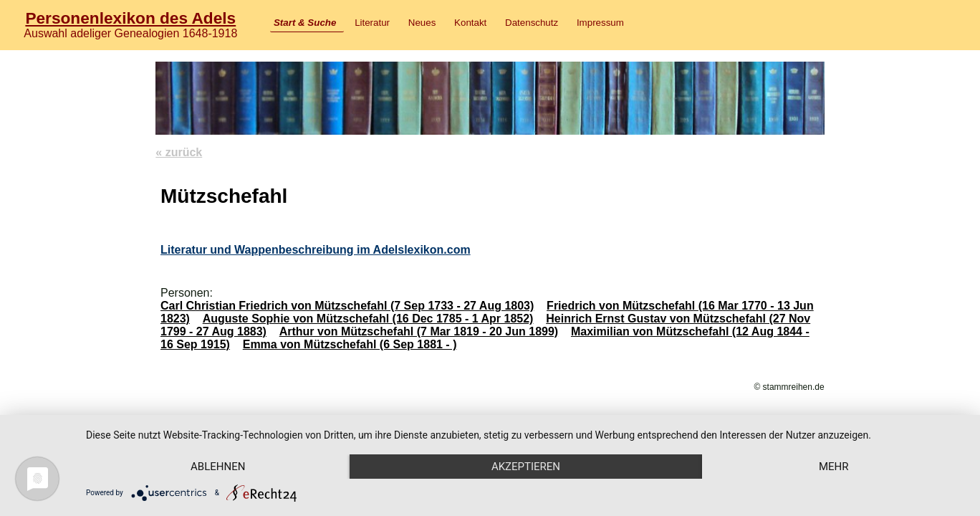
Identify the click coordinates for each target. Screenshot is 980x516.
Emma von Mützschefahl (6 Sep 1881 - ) (350, 344)
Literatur (372, 22)
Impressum (600, 22)
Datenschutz (531, 22)
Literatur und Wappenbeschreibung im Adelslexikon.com (315, 250)
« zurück (178, 152)
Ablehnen (218, 466)
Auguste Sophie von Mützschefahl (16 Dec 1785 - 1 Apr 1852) (368, 318)
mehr (834, 466)
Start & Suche (305, 22)
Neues (422, 22)
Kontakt (470, 22)
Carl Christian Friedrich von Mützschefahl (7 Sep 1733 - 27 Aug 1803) (347, 306)
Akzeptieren (525, 466)
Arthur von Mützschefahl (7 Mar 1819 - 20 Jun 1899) (418, 331)
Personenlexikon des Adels (130, 18)
